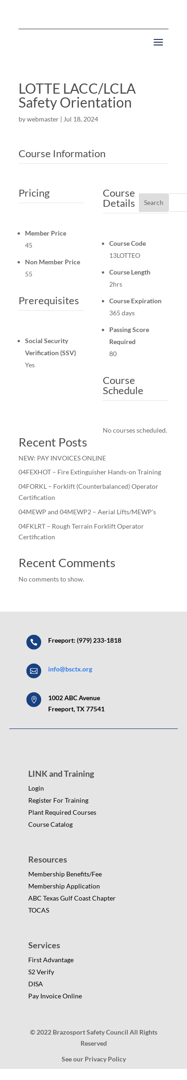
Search (153, 202)
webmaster (43, 119)
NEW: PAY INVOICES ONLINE (62, 458)
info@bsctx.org (70, 669)
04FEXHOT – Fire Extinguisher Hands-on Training (90, 472)
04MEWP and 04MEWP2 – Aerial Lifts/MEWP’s (87, 512)
